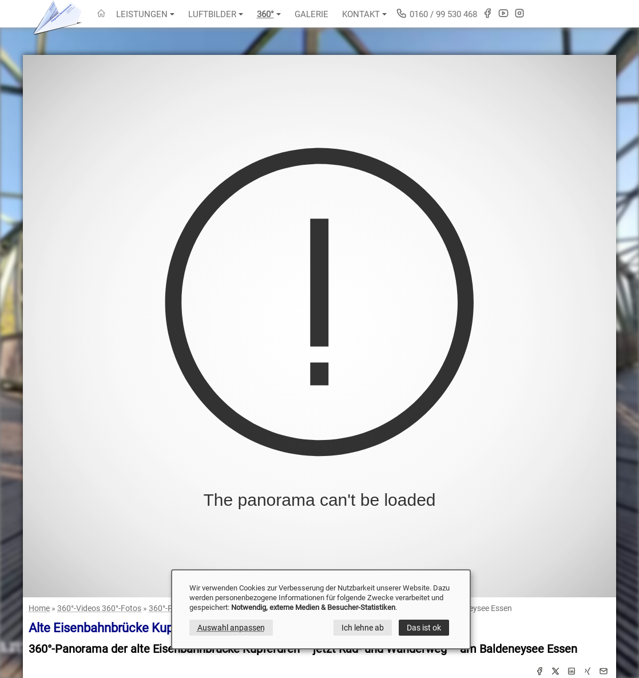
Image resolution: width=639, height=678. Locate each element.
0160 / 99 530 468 (436, 13)
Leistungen (145, 14)
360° (269, 14)
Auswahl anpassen (231, 627)
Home (39, 608)
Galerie (311, 14)
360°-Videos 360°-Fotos (99, 608)
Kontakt (364, 14)
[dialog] (321, 609)
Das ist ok (424, 627)
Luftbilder (215, 14)
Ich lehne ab (363, 627)
